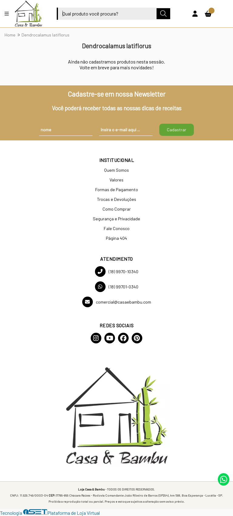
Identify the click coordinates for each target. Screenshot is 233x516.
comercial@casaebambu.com (116, 302)
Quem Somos (116, 170)
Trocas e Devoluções (116, 199)
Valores (116, 179)
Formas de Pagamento (116, 189)
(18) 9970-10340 (116, 271)
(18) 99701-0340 (116, 286)
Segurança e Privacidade (116, 218)
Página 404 (116, 238)
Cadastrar (176, 129)
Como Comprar (117, 209)
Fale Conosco (117, 228)
